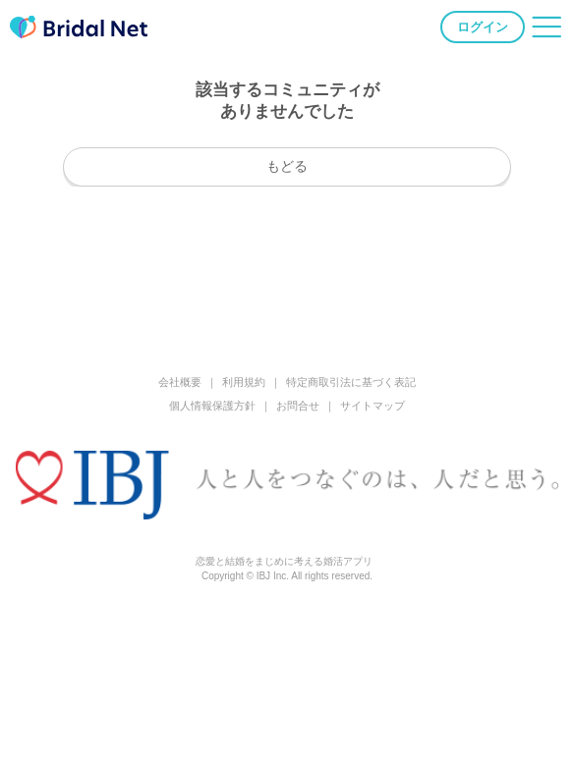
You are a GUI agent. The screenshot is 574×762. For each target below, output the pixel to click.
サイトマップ (372, 405)
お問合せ (297, 405)
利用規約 (243, 382)
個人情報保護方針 (212, 405)
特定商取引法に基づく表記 (351, 382)
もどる (287, 166)
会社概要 (179, 382)
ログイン (482, 27)
